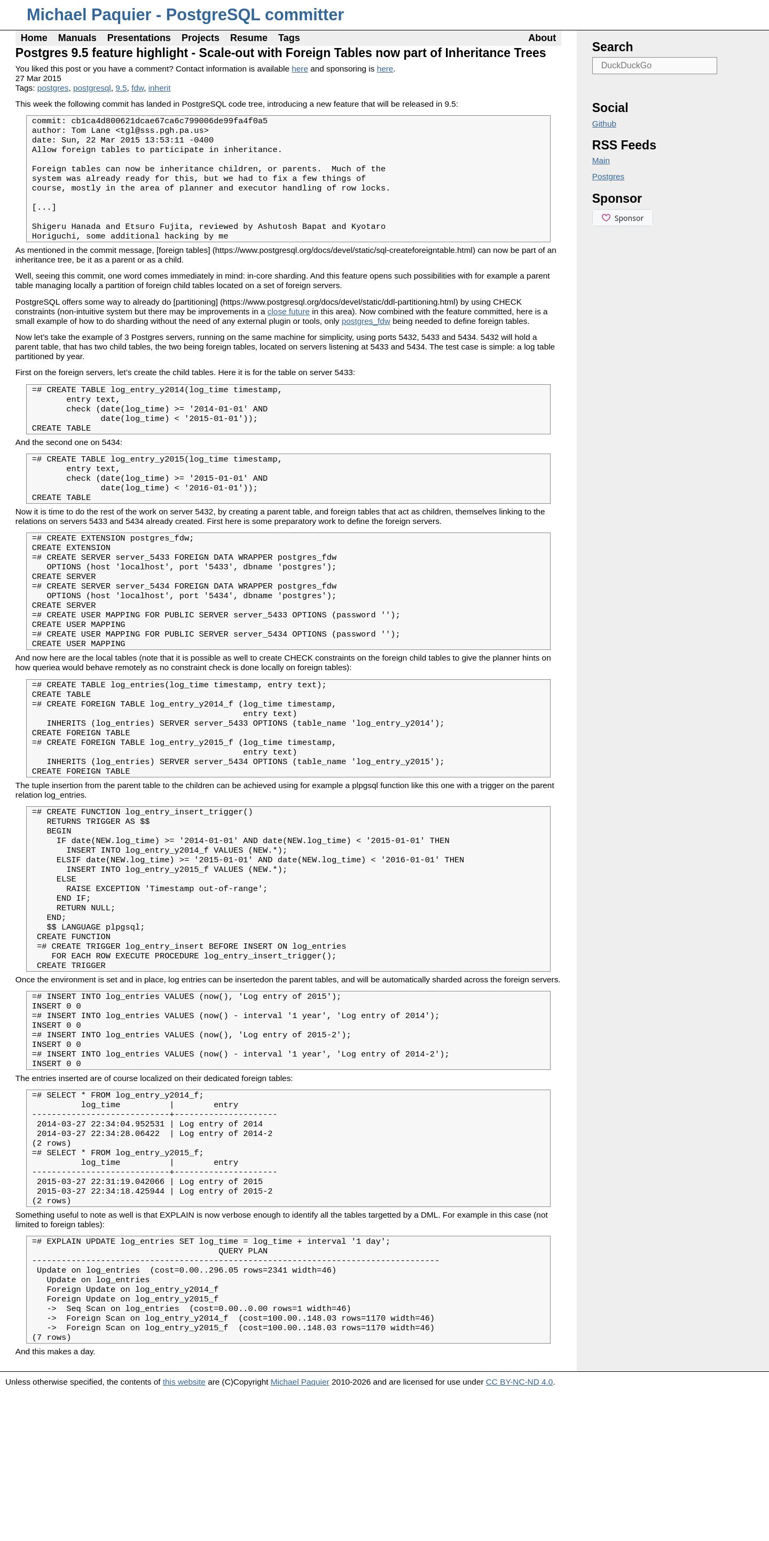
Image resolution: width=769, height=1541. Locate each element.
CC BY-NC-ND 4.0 (519, 1530)
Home (34, 38)
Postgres (608, 176)
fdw (137, 87)
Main (601, 160)
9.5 (121, 87)
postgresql (92, 87)
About (542, 38)
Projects (200, 38)
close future (289, 332)
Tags (289, 38)
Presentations (139, 38)
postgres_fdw (366, 341)
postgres (53, 87)
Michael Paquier (300, 1530)
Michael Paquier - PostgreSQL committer (185, 14)
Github (604, 123)
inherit (159, 87)
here (300, 68)
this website (184, 1530)
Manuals (77, 38)
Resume (249, 38)
